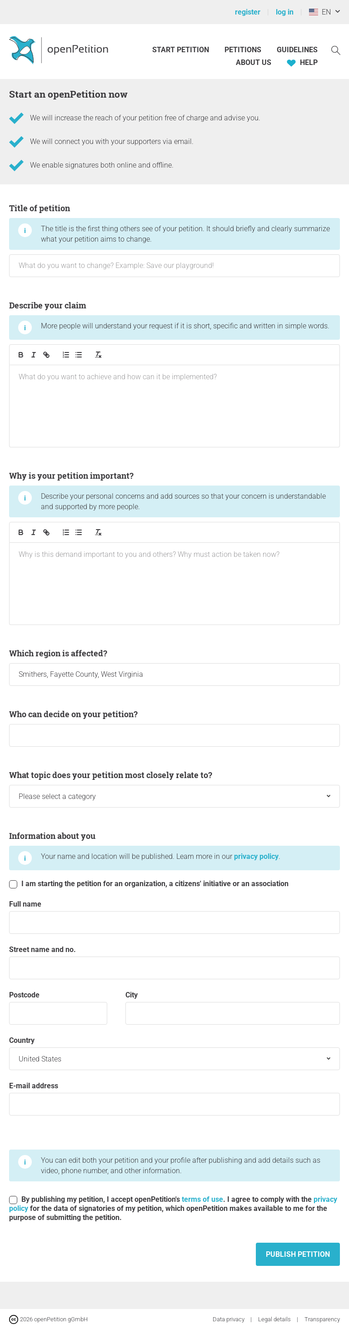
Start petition (180, 49)
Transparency (322, 1319)
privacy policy (256, 856)
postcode (58, 1008)
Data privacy (229, 1319)
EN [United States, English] (320, 12)
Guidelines (297, 49)
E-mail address (174, 1098)
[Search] (335, 50)
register (247, 12)
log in (285, 12)
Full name (174, 917)
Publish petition (298, 1254)
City (232, 1008)
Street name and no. (174, 962)
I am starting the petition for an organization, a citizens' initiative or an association (149, 883)
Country (174, 1053)
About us (253, 62)
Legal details (275, 1319)
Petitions (243, 49)
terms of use (202, 1199)
